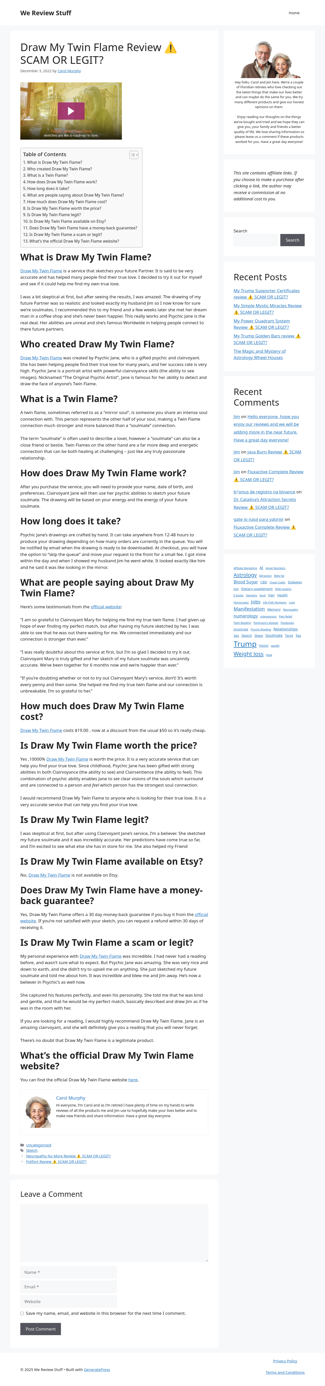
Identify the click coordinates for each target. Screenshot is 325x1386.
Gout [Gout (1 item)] (262, 595)
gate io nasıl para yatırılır (259, 519)
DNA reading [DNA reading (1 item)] (283, 589)
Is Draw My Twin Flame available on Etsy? (67, 221)
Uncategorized (38, 1145)
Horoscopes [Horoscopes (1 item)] (241, 602)
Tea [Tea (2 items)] (298, 635)
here (133, 1080)
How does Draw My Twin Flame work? (62, 181)
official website (106, 607)
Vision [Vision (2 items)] (264, 645)
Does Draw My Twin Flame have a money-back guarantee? (83, 227)
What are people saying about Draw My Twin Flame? (75, 195)
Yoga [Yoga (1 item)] (269, 655)
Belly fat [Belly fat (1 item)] (279, 576)
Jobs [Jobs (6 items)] (256, 601)
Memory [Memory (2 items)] (274, 609)
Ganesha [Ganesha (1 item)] (251, 595)
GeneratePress (97, 1369)
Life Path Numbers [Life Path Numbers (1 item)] (275, 602)
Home (294, 12)
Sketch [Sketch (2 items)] (246, 635)
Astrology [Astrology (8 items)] (245, 574)
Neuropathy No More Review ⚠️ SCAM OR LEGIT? (68, 1156)
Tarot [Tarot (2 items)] (289, 635)
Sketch (32, 1150)
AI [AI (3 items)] (261, 567)
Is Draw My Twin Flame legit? (54, 214)
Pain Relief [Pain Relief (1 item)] (285, 616)
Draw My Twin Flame (41, 271)
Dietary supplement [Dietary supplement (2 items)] (257, 588)
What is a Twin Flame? (47, 175)
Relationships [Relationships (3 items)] (285, 628)
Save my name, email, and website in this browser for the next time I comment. (106, 1313)
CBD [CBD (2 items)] (263, 582)
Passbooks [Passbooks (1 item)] (287, 623)
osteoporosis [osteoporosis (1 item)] (268, 616)
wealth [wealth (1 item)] (275, 645)
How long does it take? (48, 188)
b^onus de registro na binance (264, 492)
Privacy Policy (285, 1360)
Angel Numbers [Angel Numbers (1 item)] (275, 568)
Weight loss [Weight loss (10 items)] (249, 653)
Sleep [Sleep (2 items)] (258, 635)
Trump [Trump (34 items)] (245, 644)
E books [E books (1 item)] (238, 595)
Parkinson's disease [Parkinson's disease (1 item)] (265, 623)
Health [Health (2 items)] (282, 595)
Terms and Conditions (285, 1372)
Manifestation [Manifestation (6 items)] (249, 609)
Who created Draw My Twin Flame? (59, 168)
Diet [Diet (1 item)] (236, 589)
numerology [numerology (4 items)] (246, 616)
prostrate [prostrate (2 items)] (241, 629)
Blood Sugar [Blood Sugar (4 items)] (246, 582)
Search (240, 231)
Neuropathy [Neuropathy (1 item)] (290, 609)
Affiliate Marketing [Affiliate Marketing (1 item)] (245, 568)
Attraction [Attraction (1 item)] (265, 576)
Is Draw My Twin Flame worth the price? (64, 208)
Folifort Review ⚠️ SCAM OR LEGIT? (56, 1161)
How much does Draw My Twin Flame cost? (67, 201)
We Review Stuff (45, 12)
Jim (237, 416)
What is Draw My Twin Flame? (54, 162)
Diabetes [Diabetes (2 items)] (295, 582)
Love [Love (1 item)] (292, 602)
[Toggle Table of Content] (131, 155)
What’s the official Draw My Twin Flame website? (74, 241)
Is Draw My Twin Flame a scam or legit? (65, 234)
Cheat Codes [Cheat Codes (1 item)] (278, 582)
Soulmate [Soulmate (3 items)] (274, 635)
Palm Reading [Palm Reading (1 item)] (242, 623)
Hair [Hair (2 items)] (271, 595)
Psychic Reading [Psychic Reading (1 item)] (261, 629)
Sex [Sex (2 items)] (236, 635)
